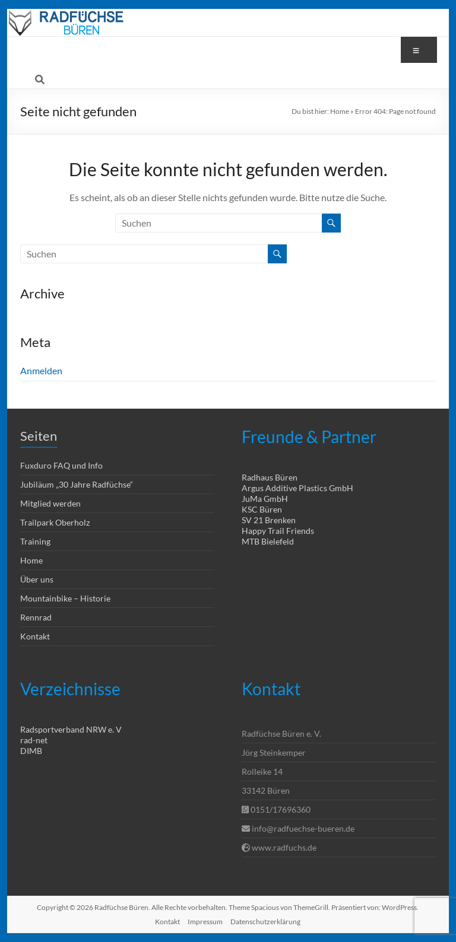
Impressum (205, 921)
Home (339, 111)
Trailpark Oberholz (55, 522)
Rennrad (36, 617)
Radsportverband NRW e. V (71, 729)
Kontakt (35, 636)
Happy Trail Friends (278, 531)
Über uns (36, 579)
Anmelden (41, 370)
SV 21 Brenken (269, 520)
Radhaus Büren (269, 477)
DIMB (31, 751)
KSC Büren (262, 509)
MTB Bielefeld (268, 541)
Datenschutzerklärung (265, 921)
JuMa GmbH (265, 499)
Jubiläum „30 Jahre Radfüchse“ (76, 484)
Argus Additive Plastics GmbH (297, 488)
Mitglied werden (50, 503)
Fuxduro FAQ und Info (61, 465)
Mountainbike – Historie (65, 598)
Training (35, 541)
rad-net (34, 740)
